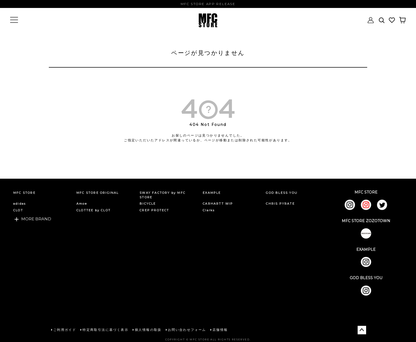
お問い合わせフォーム (187, 329)
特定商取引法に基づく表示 (105, 329)
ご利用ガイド (64, 329)
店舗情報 (220, 329)
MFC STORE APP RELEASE (208, 4)
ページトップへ (362, 329)
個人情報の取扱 (148, 329)
